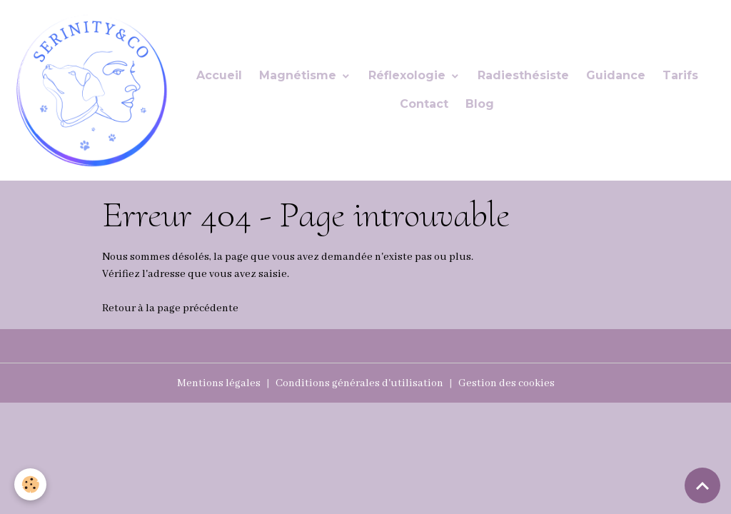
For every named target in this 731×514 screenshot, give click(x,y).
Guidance (615, 75)
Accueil (219, 75)
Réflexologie (408, 75)
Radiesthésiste (523, 75)
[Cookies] (30, 484)
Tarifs (680, 75)
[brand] (90, 90)
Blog (479, 104)
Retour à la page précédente (170, 308)
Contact (424, 104)
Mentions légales (219, 383)
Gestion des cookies (506, 383)
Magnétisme (299, 75)
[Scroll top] (702, 485)
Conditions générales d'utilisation (359, 383)
